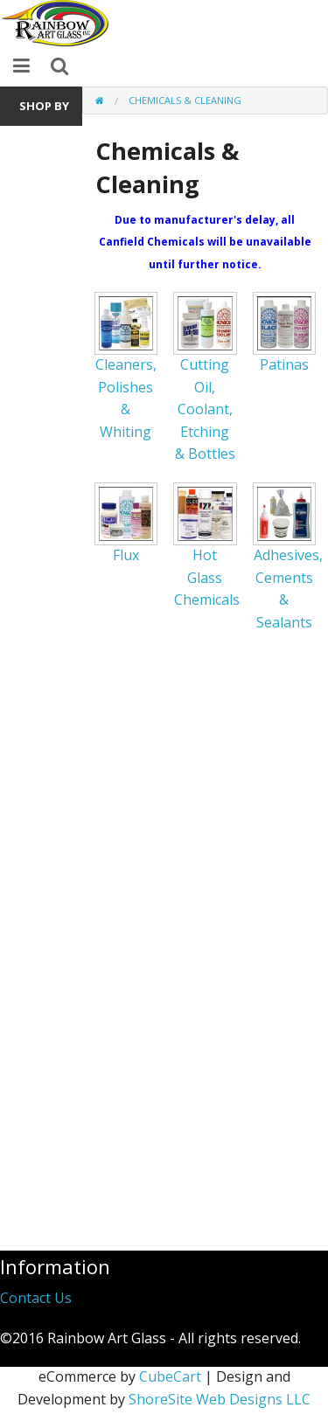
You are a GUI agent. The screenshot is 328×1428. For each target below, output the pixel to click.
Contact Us (36, 1297)
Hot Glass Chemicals (207, 577)
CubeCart (170, 1376)
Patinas (284, 364)
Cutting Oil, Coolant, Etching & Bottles (205, 409)
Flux (126, 555)
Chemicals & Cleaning (185, 100)
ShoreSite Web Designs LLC (220, 1399)
